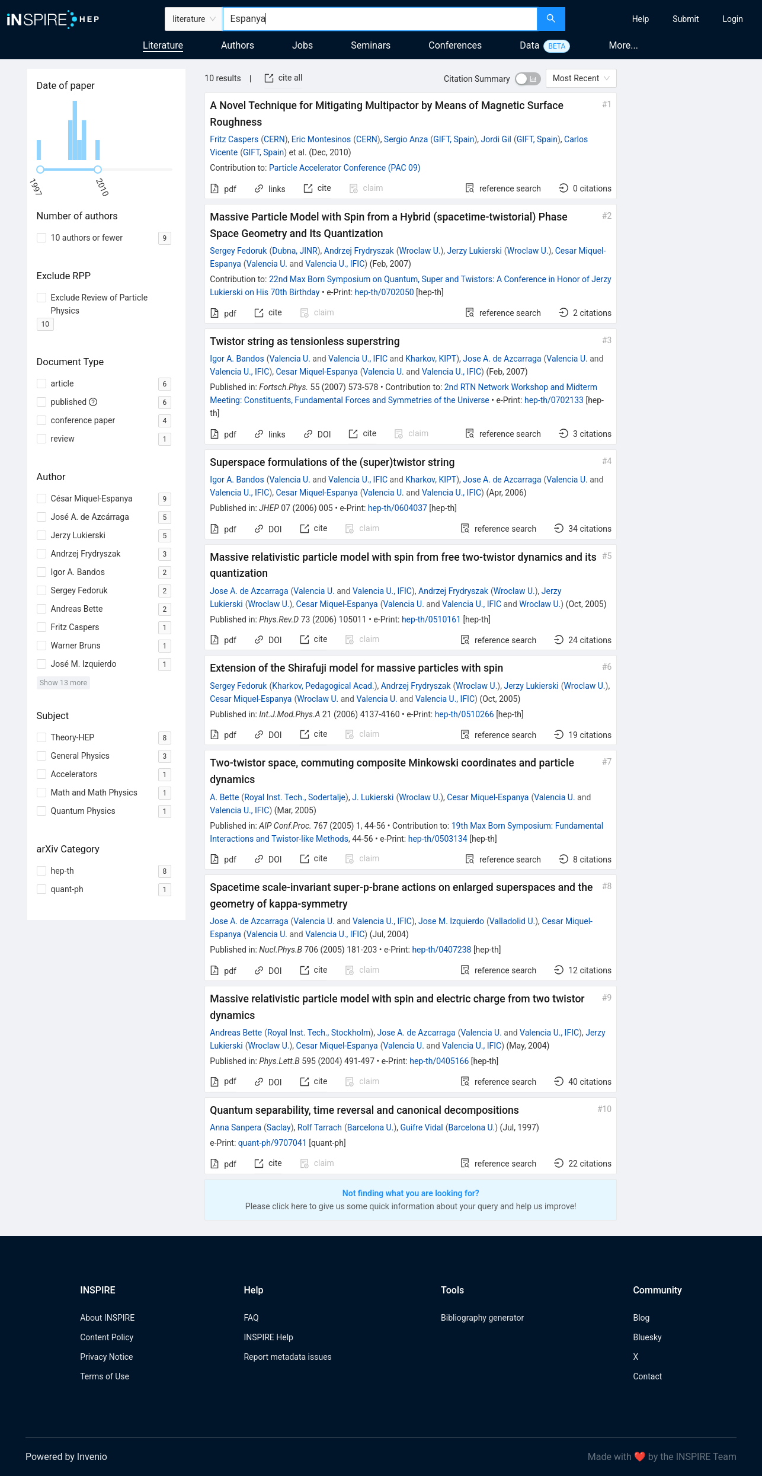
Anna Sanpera (235, 1127)
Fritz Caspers (234, 139)
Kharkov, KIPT (430, 358)
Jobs (302, 45)
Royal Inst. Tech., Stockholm (318, 1032)
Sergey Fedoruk (238, 250)
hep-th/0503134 (438, 839)
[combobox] (380, 19)
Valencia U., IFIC (334, 264)
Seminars (370, 45)
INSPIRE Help (268, 1337)
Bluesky (647, 1337)
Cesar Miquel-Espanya (317, 371)
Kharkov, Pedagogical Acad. (323, 686)
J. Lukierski (372, 797)
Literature (163, 45)
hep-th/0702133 (554, 400)
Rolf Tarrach (319, 1127)
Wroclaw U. (419, 250)
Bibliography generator (482, 1317)
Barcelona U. (370, 1127)
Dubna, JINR (295, 250)
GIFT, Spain (453, 139)
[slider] (40, 169)
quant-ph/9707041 (272, 1143)
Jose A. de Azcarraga (502, 358)
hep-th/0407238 (441, 949)
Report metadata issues (287, 1357)
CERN (274, 139)
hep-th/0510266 (464, 714)
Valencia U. (266, 264)
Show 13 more (64, 682)
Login (732, 19)
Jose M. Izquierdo (451, 921)
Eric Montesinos (321, 139)
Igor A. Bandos (237, 358)
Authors (237, 45)
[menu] (665, 19)
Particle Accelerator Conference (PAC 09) (345, 167)
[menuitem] (640, 19)
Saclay (279, 1127)
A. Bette (224, 797)
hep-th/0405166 (439, 1061)
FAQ (251, 1317)
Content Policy (106, 1337)
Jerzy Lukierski (474, 250)
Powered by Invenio (66, 1456)
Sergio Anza (406, 139)
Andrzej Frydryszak (359, 250)
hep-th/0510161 (431, 619)
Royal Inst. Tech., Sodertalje (294, 797)
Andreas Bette (236, 1032)
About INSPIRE (107, 1317)
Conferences (455, 45)
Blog (641, 1317)
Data (529, 45)
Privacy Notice (106, 1357)
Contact (647, 1376)
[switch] (528, 78)
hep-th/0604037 (397, 508)
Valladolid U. (512, 921)
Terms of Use (104, 1376)
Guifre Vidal (422, 1127)
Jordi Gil (496, 139)
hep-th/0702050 (384, 292)
